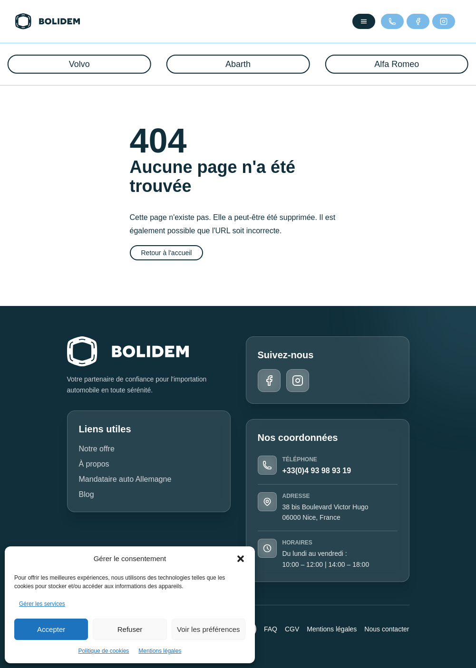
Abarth (238, 64)
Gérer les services (42, 604)
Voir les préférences (208, 629)
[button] (240, 558)
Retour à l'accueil (166, 253)
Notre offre (97, 449)
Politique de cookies (103, 651)
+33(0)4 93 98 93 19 (316, 471)
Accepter (51, 629)
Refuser (130, 629)
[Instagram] (443, 21)
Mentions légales (159, 651)
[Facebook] (418, 21)
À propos (94, 464)
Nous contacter (386, 629)
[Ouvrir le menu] (363, 21)
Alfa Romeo (396, 64)
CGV (292, 629)
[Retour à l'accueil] (47, 21)
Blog (86, 494)
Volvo (79, 64)
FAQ (270, 629)
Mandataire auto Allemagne (125, 479)
